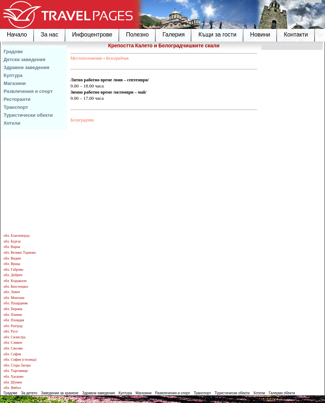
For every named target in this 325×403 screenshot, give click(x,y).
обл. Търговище (16, 371)
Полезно (137, 34)
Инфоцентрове (92, 34)
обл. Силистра (15, 337)
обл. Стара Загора (17, 365)
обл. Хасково (13, 376)
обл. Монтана (14, 298)
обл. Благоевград (17, 235)
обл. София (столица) (20, 359)
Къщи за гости (217, 34)
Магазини (15, 83)
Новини (260, 34)
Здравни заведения (26, 67)
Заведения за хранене (59, 393)
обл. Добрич (13, 275)
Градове (13, 51)
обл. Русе (11, 331)
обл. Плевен (13, 315)
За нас (49, 34)
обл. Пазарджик (16, 303)
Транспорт (16, 107)
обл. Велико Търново (20, 252)
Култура (13, 75)
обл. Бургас (12, 241)
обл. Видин (12, 258)
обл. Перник (13, 309)
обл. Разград (13, 326)
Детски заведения (25, 59)
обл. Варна (12, 247)
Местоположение (86, 58)
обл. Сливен (13, 342)
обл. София (12, 354)
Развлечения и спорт (28, 91)
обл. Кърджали (15, 281)
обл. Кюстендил (16, 286)
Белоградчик (117, 58)
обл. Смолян (13, 348)
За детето (29, 393)
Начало (17, 34)
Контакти (296, 34)
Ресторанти (17, 99)
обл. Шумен (13, 382)
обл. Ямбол (12, 388)
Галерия (173, 34)
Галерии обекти (282, 393)
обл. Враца (12, 264)
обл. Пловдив (14, 320)
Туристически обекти (28, 115)
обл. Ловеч (12, 292)
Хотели (12, 123)
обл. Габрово (13, 269)
